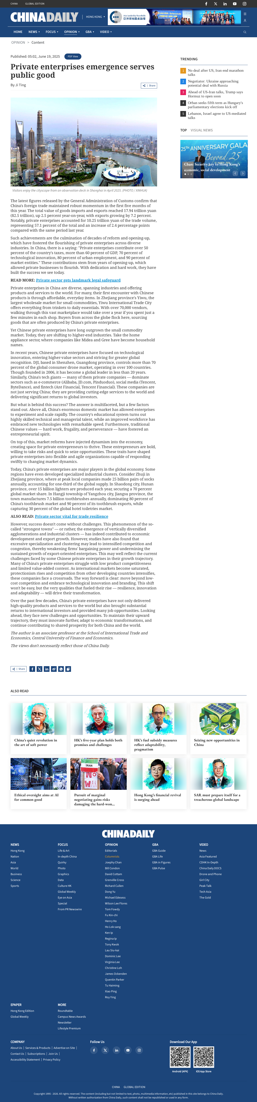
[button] (184, 174)
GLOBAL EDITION (34, 4)
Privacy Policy (51, 1059)
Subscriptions (36, 1053)
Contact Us (17, 1053)
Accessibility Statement (25, 1059)
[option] (212, 159)
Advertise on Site (64, 1047)
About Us (16, 1047)
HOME (18, 31)
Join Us (53, 1053)
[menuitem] (94, 17)
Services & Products (37, 1047)
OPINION (18, 42)
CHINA (14, 4)
